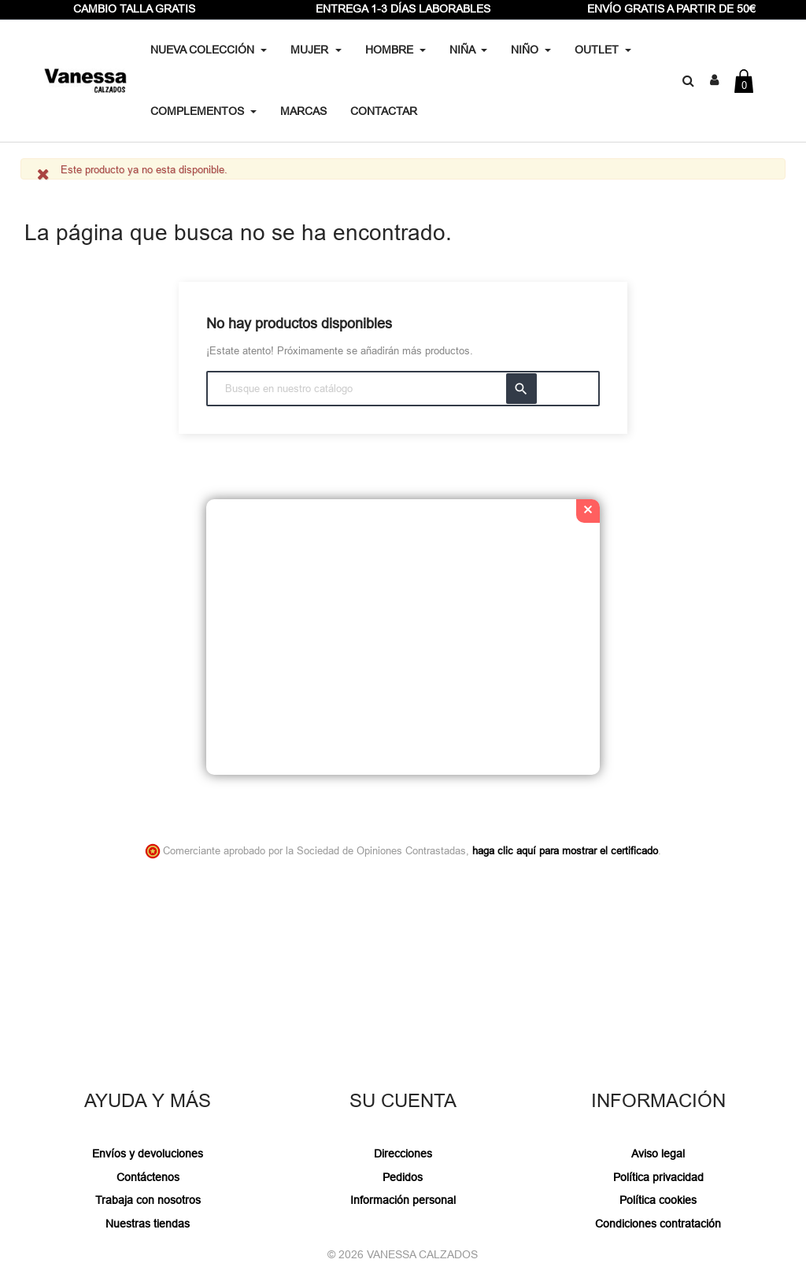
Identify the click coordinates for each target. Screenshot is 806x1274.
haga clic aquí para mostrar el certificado (565, 850)
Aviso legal (658, 1153)
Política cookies (658, 1200)
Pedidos (403, 1177)
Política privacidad (658, 1177)
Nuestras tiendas (147, 1223)
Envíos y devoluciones (147, 1153)
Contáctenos (147, 1177)
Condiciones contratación (658, 1223)
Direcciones (403, 1153)
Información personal (403, 1200)
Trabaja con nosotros (148, 1200)
